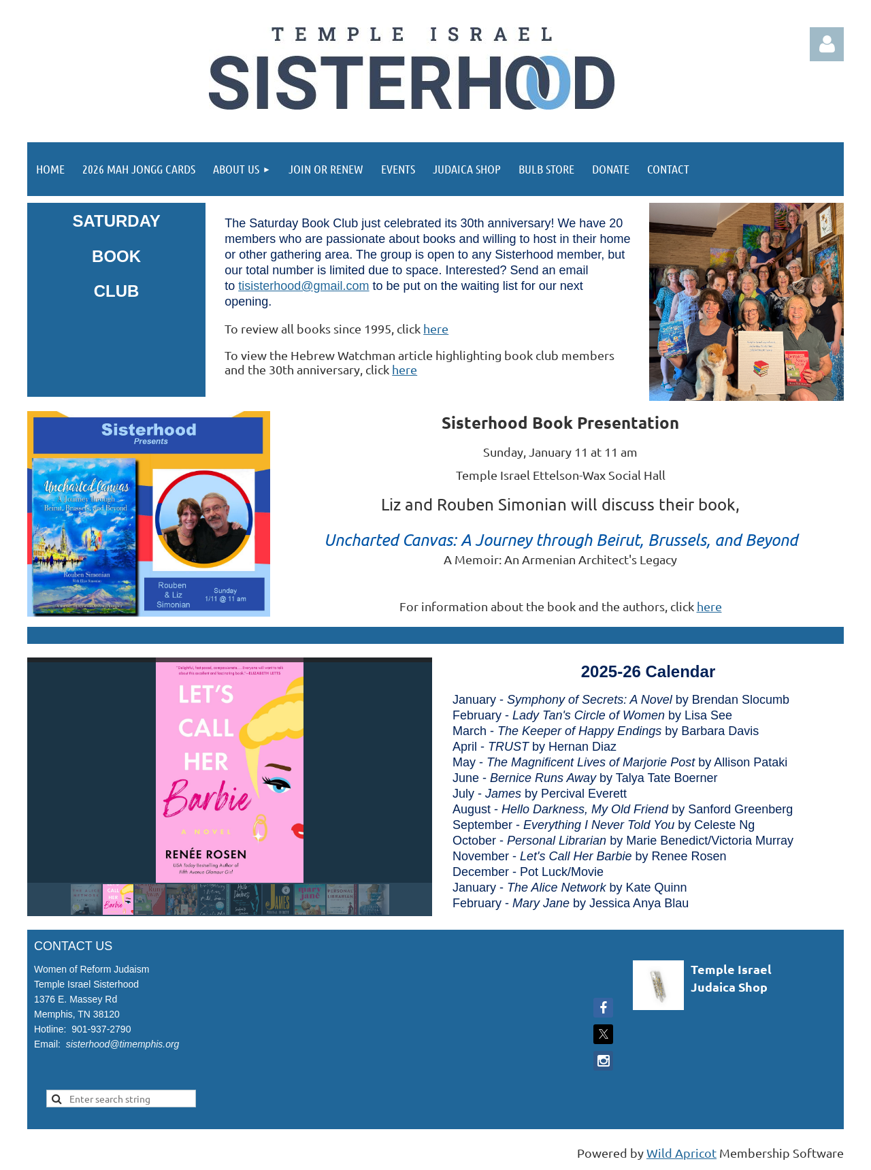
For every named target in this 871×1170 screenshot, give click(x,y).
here (435, 328)
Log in (827, 44)
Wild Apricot (681, 1152)
